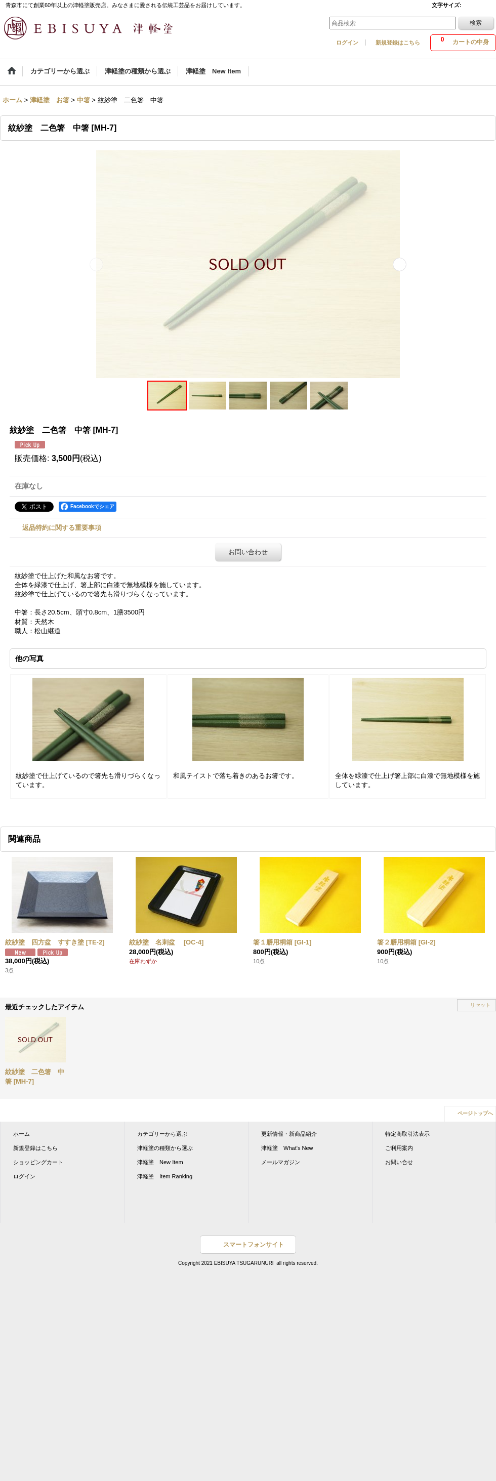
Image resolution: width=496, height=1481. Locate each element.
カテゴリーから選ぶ (162, 1134)
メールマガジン (280, 1162)
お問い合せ (399, 1162)
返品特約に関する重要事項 (61, 527)
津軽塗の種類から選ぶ (165, 1148)
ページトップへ (475, 1113)
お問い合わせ (248, 552)
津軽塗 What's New (287, 1148)
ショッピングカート (38, 1162)
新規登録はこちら (398, 42)
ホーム (21, 1134)
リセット (480, 1005)
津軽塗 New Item (160, 1162)
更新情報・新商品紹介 (289, 1134)
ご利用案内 (399, 1148)
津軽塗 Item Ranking (164, 1176)
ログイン (347, 42)
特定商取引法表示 (407, 1134)
